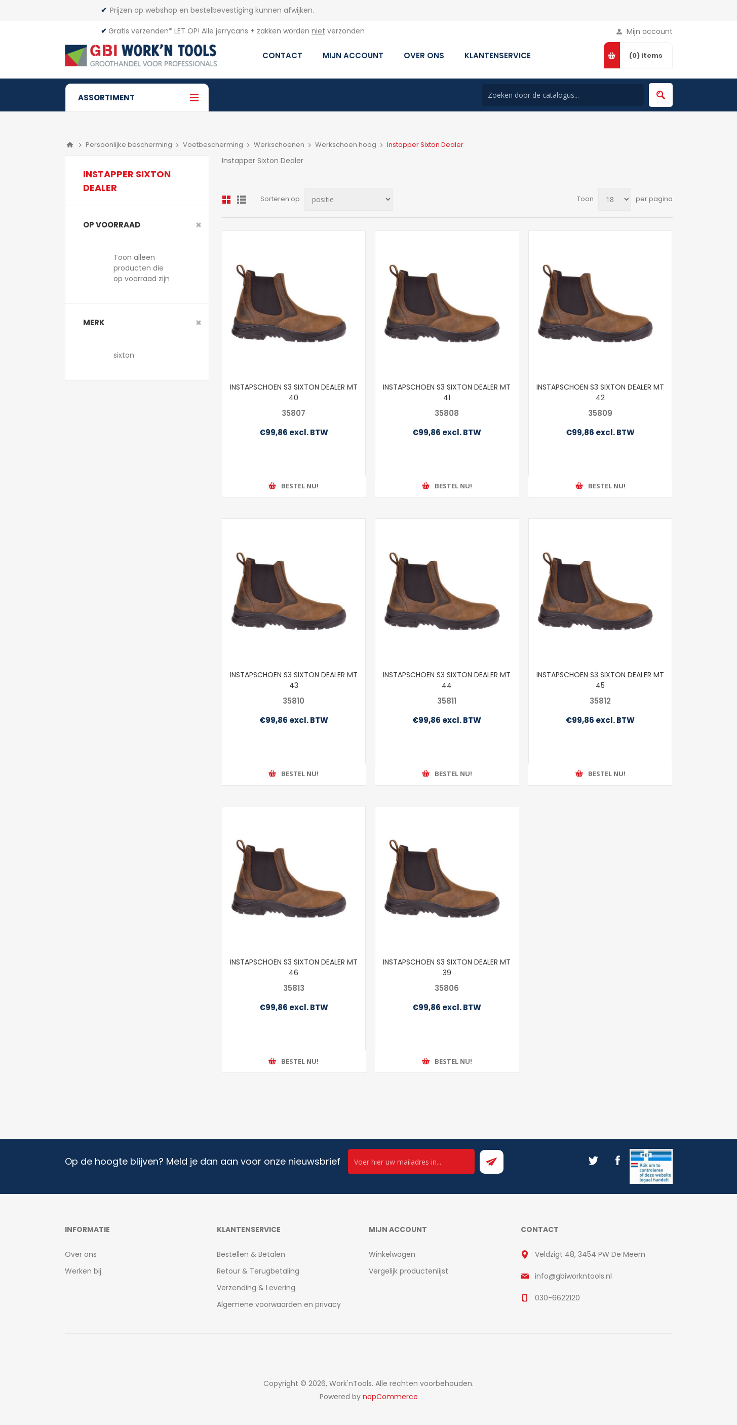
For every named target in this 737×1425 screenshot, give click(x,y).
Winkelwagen (392, 1254)
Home (70, 145)
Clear (198, 225)
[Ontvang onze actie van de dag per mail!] (411, 1161)
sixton (123, 355)
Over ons (81, 1254)
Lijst (241, 200)
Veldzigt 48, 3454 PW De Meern (590, 1254)
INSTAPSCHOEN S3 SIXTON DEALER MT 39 (447, 967)
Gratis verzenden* (140, 31)
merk (94, 322)
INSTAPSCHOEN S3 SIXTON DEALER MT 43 (294, 680)
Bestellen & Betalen (251, 1254)
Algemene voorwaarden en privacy (279, 1304)
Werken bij (83, 1271)
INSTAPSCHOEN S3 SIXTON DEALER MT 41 (447, 392)
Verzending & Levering (256, 1288)
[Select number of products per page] (614, 199)
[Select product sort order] (348, 199)
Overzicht (226, 200)
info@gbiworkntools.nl (573, 1276)
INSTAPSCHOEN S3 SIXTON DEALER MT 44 (447, 680)
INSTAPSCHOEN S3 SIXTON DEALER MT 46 (294, 967)
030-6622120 (557, 1298)
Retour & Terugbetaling (258, 1271)
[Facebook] (617, 1160)
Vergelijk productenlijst (408, 1271)
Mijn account (650, 31)
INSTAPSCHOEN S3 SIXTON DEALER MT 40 (294, 392)
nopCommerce (390, 1397)
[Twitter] (593, 1160)
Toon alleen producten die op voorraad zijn (141, 268)
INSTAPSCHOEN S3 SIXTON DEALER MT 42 (600, 392)
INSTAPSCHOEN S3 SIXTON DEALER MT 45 (600, 680)
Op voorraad (111, 224)
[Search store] (563, 95)
